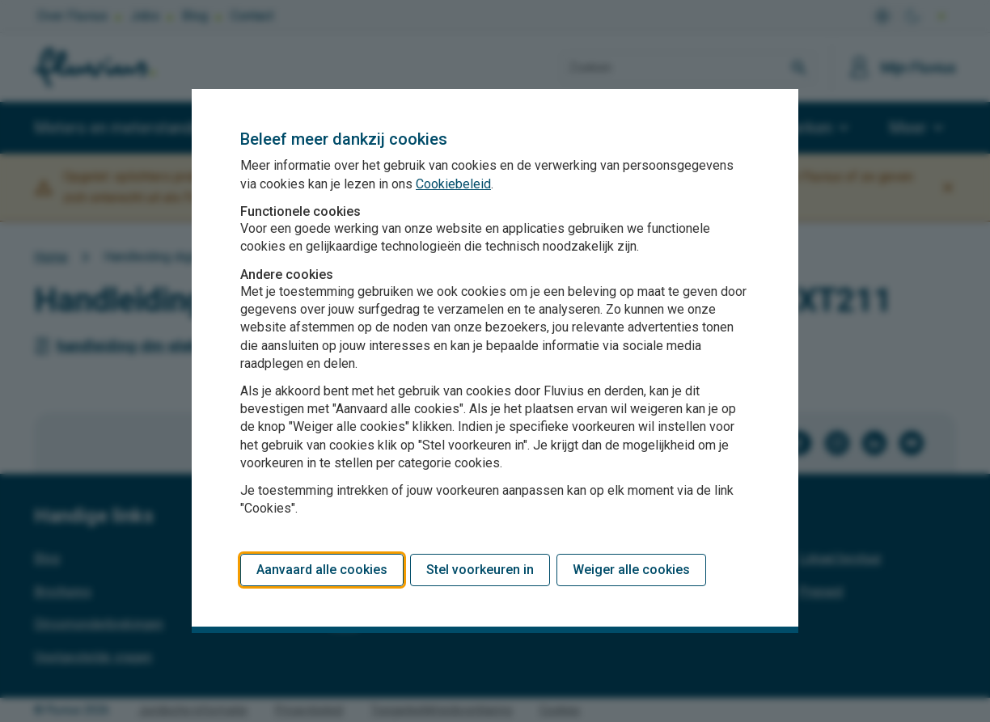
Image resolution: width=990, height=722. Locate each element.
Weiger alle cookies (631, 569)
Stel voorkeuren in (480, 569)
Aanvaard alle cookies (321, 569)
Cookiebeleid (453, 184)
